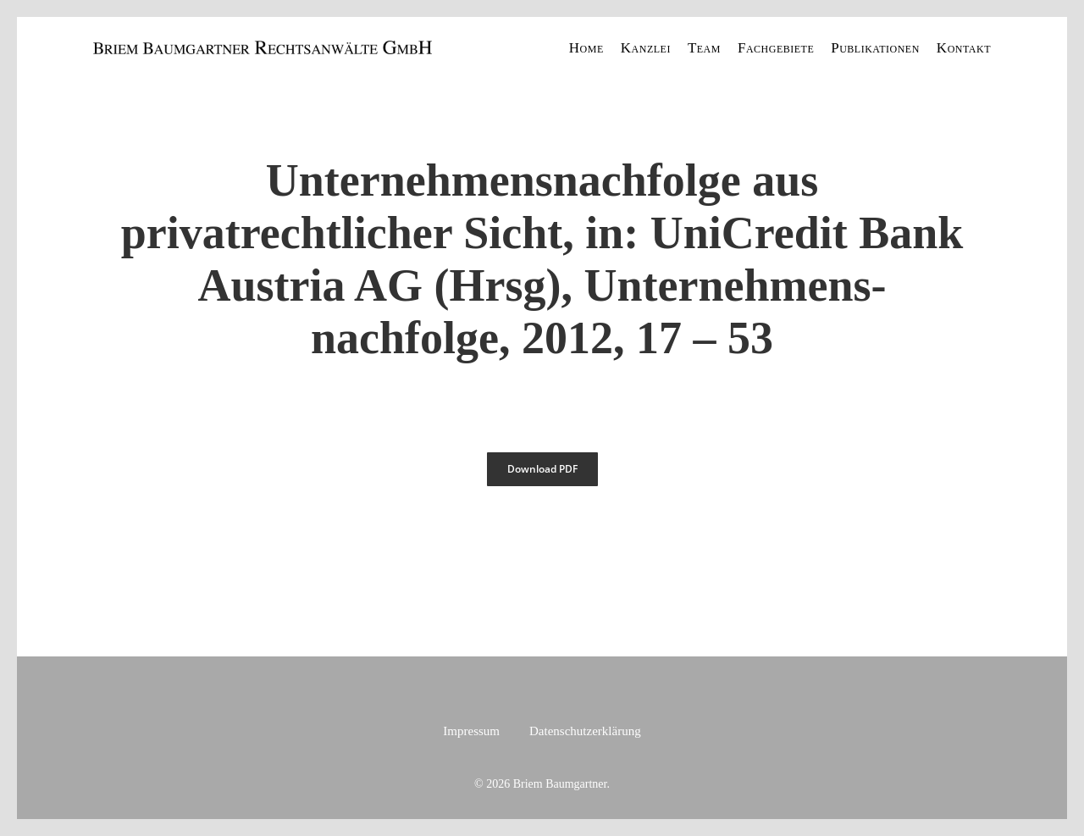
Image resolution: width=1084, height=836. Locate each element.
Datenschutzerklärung (585, 731)
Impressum (471, 731)
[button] (542, 469)
